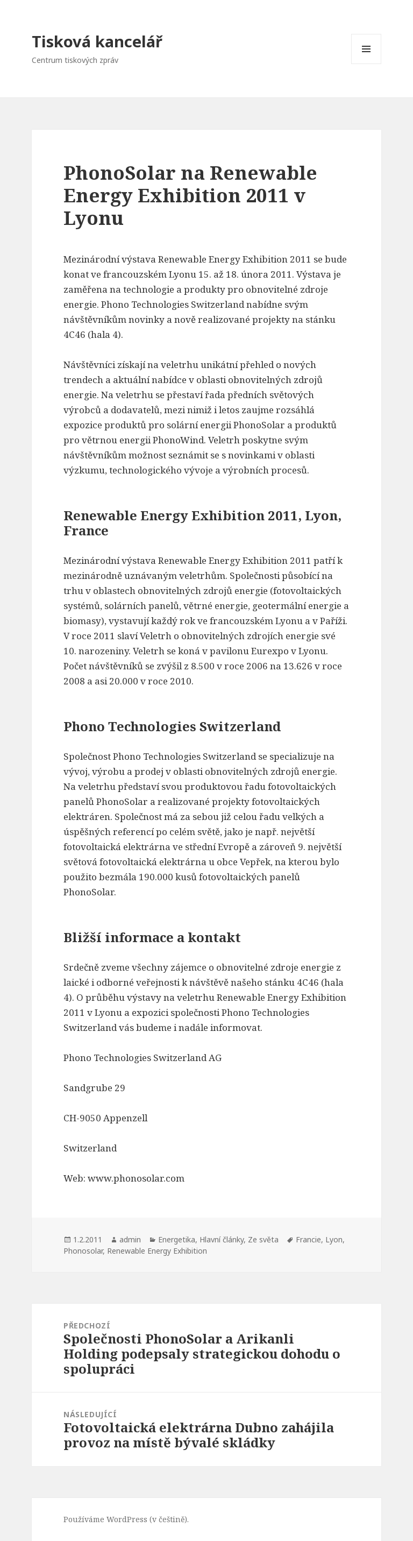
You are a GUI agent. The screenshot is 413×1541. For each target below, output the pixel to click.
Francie (308, 1239)
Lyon (334, 1239)
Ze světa (263, 1239)
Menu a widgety (366, 63)
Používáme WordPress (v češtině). (126, 1519)
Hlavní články (222, 1239)
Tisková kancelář (97, 41)
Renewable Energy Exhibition (157, 1251)
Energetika (176, 1239)
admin (130, 1239)
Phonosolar (83, 1251)
